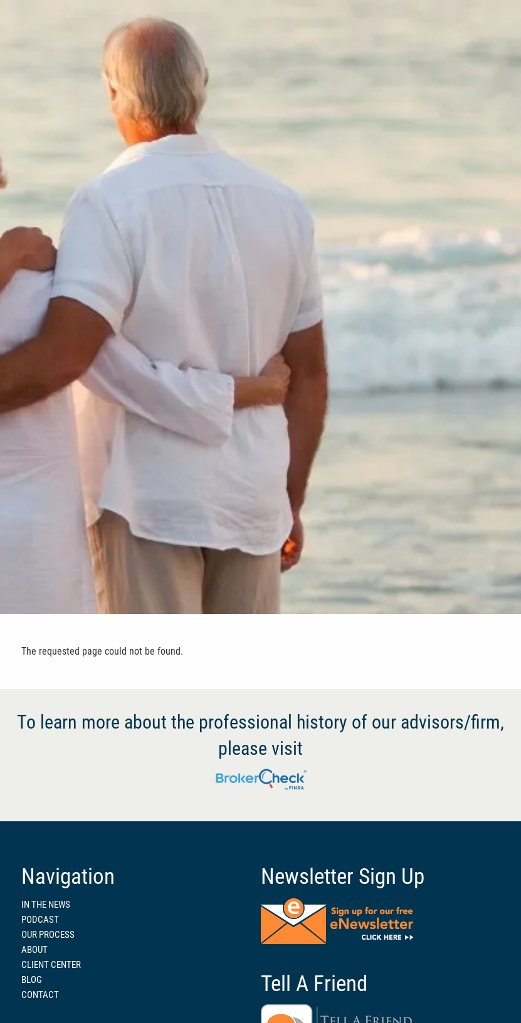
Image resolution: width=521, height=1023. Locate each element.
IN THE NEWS (45, 904)
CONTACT (40, 994)
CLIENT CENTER (51, 964)
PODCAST (40, 919)
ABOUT (34, 949)
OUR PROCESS (48, 934)
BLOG (31, 979)
